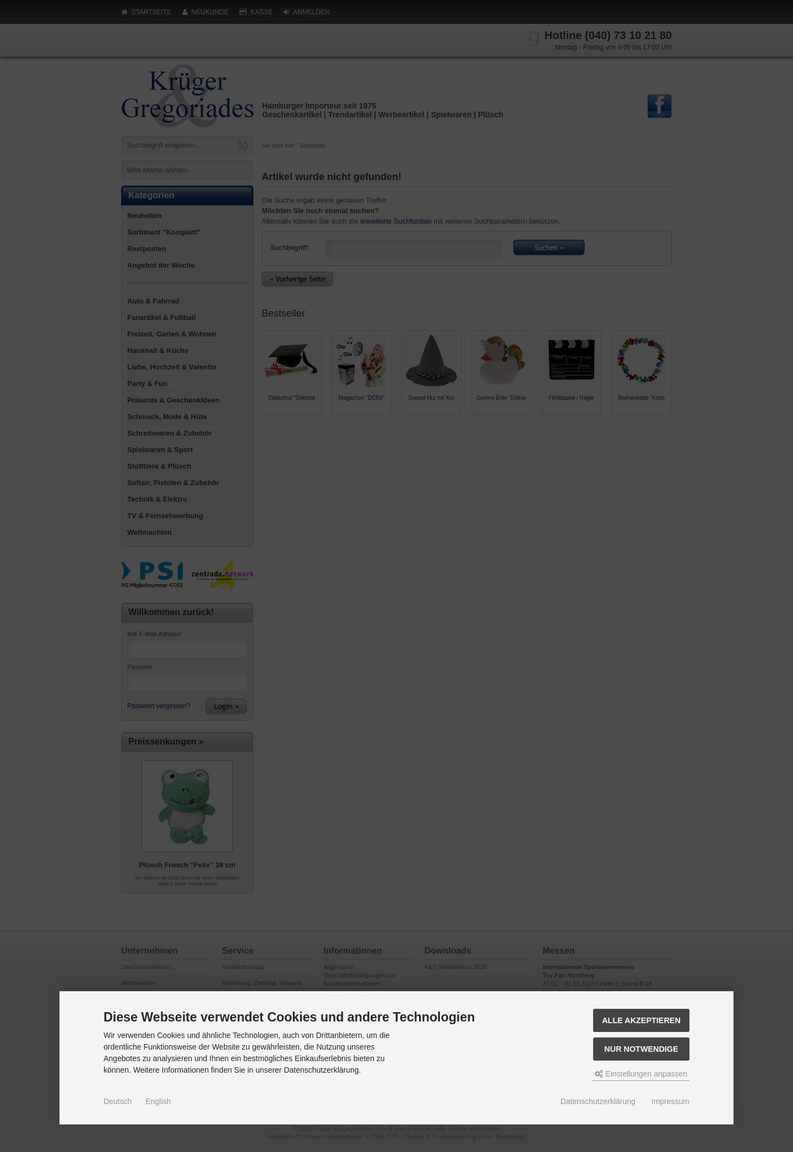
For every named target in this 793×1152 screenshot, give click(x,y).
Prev (270, 424)
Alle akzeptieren (641, 1020)
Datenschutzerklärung (598, 1101)
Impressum (670, 1101)
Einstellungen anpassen (641, 1073)
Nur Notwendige (641, 1049)
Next (663, 424)
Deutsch (118, 1101)
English (158, 1101)
